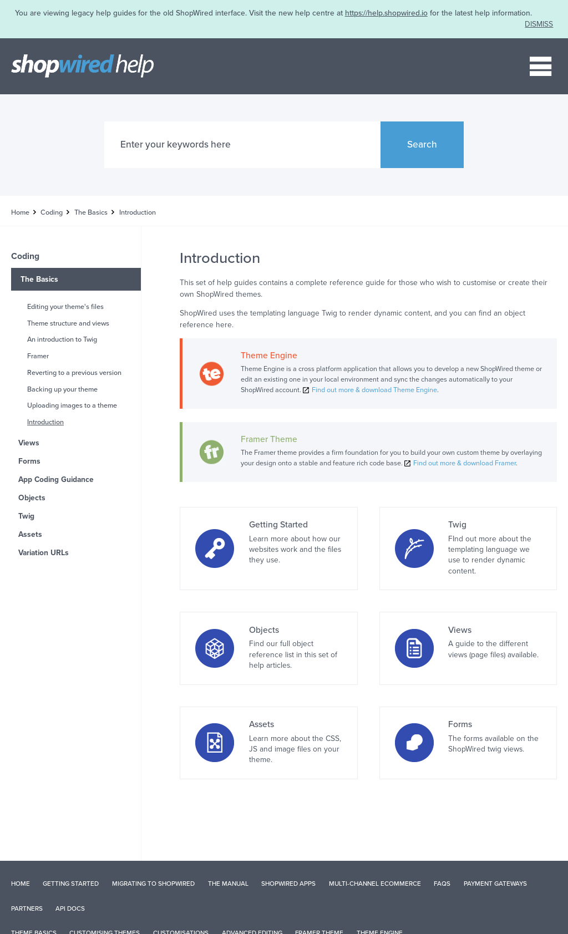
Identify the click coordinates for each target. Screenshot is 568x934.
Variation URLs (43, 552)
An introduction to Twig (62, 339)
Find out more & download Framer (464, 463)
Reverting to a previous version (74, 372)
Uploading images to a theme (72, 405)
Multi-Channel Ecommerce (375, 883)
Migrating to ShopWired (153, 883)
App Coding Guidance (56, 479)
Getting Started (71, 883)
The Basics (91, 212)
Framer (38, 356)
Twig (26, 516)
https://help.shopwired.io (386, 13)
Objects (31, 497)
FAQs (442, 883)
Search (422, 144)
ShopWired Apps (288, 883)
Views (28, 443)
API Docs (70, 908)
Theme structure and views (68, 323)
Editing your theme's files (65, 306)
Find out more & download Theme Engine (374, 389)
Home (20, 212)
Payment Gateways (495, 883)
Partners (27, 908)
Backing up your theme (62, 389)
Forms (29, 461)
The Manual (228, 883)
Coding (51, 212)
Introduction (45, 422)
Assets (30, 534)
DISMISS (539, 24)
